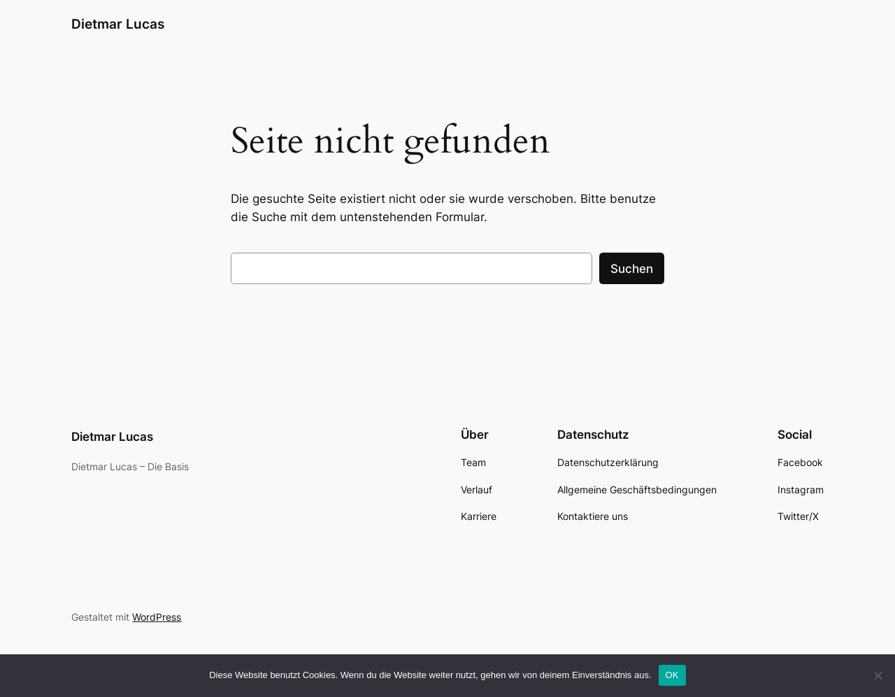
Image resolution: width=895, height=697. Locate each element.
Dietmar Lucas (117, 23)
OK (672, 675)
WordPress (156, 617)
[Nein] (878, 675)
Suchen (631, 269)
